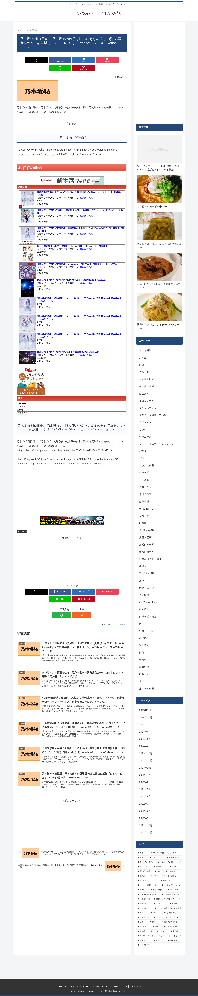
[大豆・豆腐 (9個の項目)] (174, 890)
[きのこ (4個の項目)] (159, 941)
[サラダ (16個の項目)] (175, 867)
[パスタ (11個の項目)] (156, 876)
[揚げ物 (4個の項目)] (141, 936)
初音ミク (106, 986)
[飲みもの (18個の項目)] (144, 867)
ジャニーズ (84, 986)
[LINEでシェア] (99, 60)
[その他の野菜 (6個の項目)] (172, 913)
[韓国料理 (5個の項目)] (144, 927)
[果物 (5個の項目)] (157, 927)
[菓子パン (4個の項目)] (144, 941)
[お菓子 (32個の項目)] (142, 857)
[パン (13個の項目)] (159, 871)
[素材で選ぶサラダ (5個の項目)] (171, 922)
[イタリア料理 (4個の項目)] (159, 945)
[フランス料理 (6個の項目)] (161, 908)
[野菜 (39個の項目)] (143, 853)
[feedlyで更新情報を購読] (68, 600)
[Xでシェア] (25, 60)
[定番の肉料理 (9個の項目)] (144, 899)
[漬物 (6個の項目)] (156, 913)
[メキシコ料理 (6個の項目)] (144, 918)
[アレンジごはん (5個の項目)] (159, 931)
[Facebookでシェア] (44, 60)
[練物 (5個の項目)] (142, 922)
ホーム (57, 986)
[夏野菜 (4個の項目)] (176, 931)
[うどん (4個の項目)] (152, 936)
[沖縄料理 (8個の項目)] (144, 904)
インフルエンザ (69, 986)
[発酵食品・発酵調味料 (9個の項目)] (148, 894)
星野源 (116, 986)
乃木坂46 (22, 524)
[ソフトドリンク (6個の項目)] (145, 908)
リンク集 (125, 986)
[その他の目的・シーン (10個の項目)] (171, 885)
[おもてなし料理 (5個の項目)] (172, 927)
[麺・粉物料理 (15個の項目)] (145, 871)
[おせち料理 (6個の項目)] (175, 908)
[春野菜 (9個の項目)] (157, 899)
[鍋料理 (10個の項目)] (143, 890)
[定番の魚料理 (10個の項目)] (157, 890)
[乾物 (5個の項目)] (154, 922)
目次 (68, 116)
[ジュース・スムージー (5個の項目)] (164, 918)
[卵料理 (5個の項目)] (143, 931)
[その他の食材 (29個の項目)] (174, 857)
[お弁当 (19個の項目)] (161, 862)
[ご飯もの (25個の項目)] (150, 862)
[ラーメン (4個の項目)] (174, 941)
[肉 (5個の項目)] (178, 918)
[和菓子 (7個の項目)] (175, 904)
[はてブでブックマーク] (62, 60)
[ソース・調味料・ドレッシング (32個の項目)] (166, 853)
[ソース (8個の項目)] (177, 899)
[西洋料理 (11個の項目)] (148, 881)
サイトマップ (138, 986)
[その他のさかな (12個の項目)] (173, 871)
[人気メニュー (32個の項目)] (157, 857)
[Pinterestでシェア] (118, 60)
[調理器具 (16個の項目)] (160, 867)
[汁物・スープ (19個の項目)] (174, 862)
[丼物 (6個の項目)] (143, 913)
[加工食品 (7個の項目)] (160, 904)
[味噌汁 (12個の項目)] (143, 876)
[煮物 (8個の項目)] (167, 899)
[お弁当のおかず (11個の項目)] (172, 876)
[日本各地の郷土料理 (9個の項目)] (171, 894)
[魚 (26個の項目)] (140, 862)
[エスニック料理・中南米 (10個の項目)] (148, 885)
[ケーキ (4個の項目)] (177, 936)
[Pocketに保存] (81, 60)
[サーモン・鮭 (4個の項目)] (164, 936)
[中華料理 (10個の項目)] (171, 881)
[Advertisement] (72, 485)
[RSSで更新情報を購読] (75, 600)
